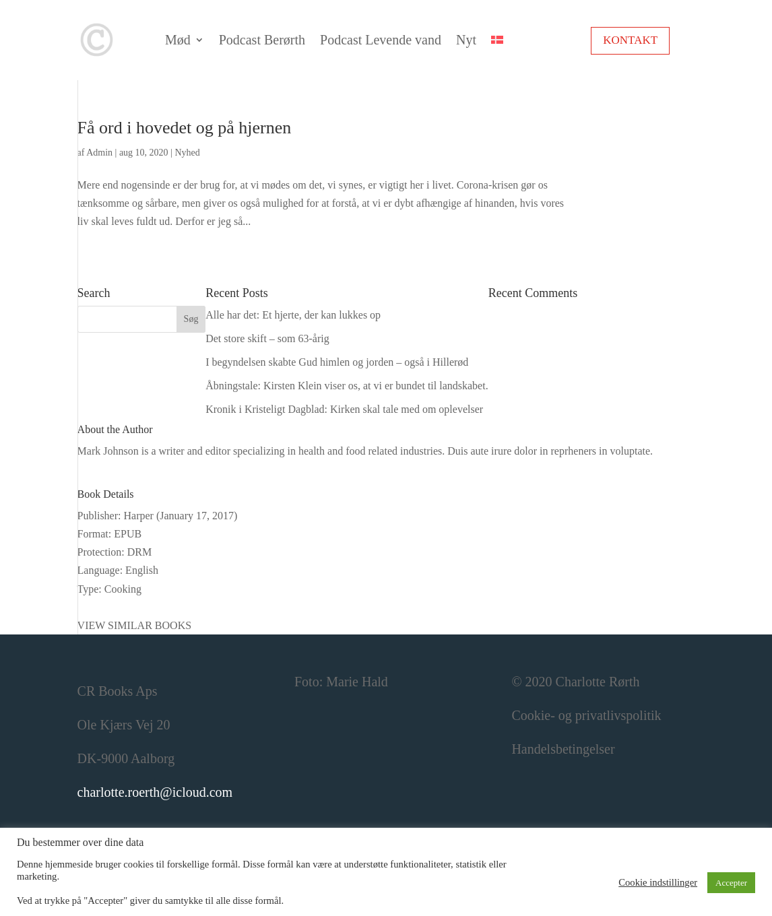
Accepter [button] (731, 883)
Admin (99, 153)
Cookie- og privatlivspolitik (586, 715)
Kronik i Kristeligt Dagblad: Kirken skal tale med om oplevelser (344, 409)
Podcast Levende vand (380, 39)
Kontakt (630, 40)
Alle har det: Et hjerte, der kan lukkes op (293, 315)
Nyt (466, 39)
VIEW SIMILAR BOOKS (134, 625)
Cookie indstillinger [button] (657, 882)
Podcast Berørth (262, 39)
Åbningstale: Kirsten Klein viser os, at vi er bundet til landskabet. (346, 385)
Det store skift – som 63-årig (267, 338)
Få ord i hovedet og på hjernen (184, 127)
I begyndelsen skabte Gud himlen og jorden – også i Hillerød (336, 362)
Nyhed (186, 153)
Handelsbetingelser (562, 749)
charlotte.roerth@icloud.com (155, 792)
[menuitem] (497, 39)
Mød (178, 39)
